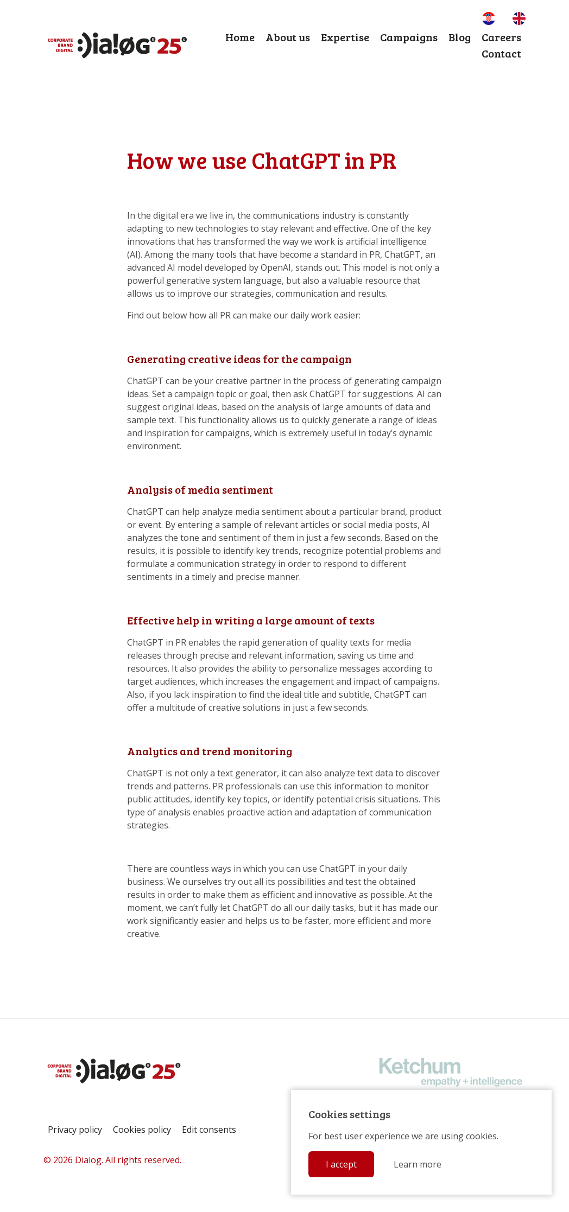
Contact (501, 53)
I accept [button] (341, 1164)
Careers (501, 36)
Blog (459, 36)
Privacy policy (75, 1130)
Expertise (345, 36)
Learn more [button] (417, 1164)
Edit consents (209, 1130)
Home (240, 36)
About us (287, 36)
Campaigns (409, 36)
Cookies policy (142, 1130)
